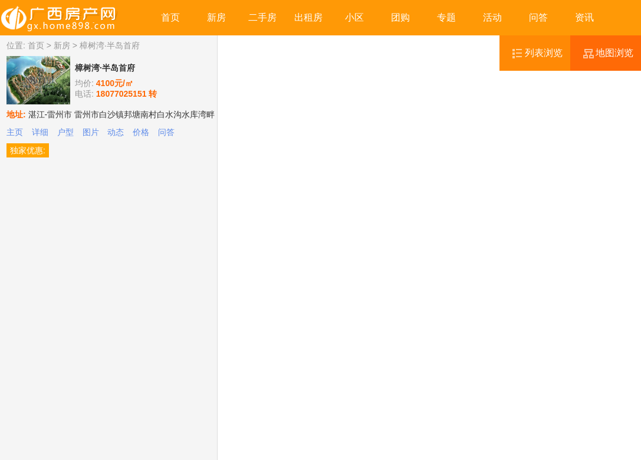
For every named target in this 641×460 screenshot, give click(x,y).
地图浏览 (614, 53)
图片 (91, 132)
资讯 (584, 17)
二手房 (262, 17)
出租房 (308, 17)
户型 (65, 132)
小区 (354, 17)
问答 (538, 17)
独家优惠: (27, 150)
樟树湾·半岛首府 (105, 68)
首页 (170, 17)
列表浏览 (544, 53)
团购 (400, 17)
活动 (492, 17)
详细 (40, 132)
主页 (14, 132)
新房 (216, 17)
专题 (446, 17)
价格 (141, 132)
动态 (115, 132)
